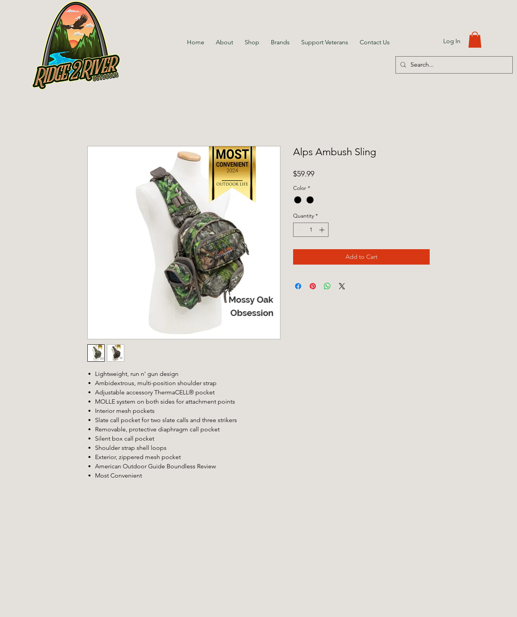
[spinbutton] (311, 229)
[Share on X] (342, 286)
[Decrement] (299, 229)
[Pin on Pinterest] (312, 286)
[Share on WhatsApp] (327, 286)
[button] (475, 40)
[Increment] (322, 229)
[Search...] (453, 65)
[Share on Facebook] (298, 286)
